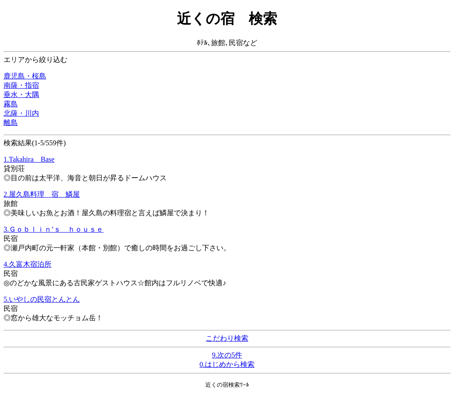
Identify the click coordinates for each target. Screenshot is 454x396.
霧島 (11, 104)
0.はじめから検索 (227, 364)
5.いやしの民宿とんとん (42, 299)
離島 (11, 122)
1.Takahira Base (29, 159)
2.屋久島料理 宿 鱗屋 (42, 194)
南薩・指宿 (21, 85)
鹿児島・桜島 (25, 76)
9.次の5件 (227, 355)
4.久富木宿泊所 (27, 264)
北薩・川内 (21, 113)
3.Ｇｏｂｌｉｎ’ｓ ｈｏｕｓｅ (53, 229)
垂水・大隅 (21, 94)
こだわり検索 (227, 338)
